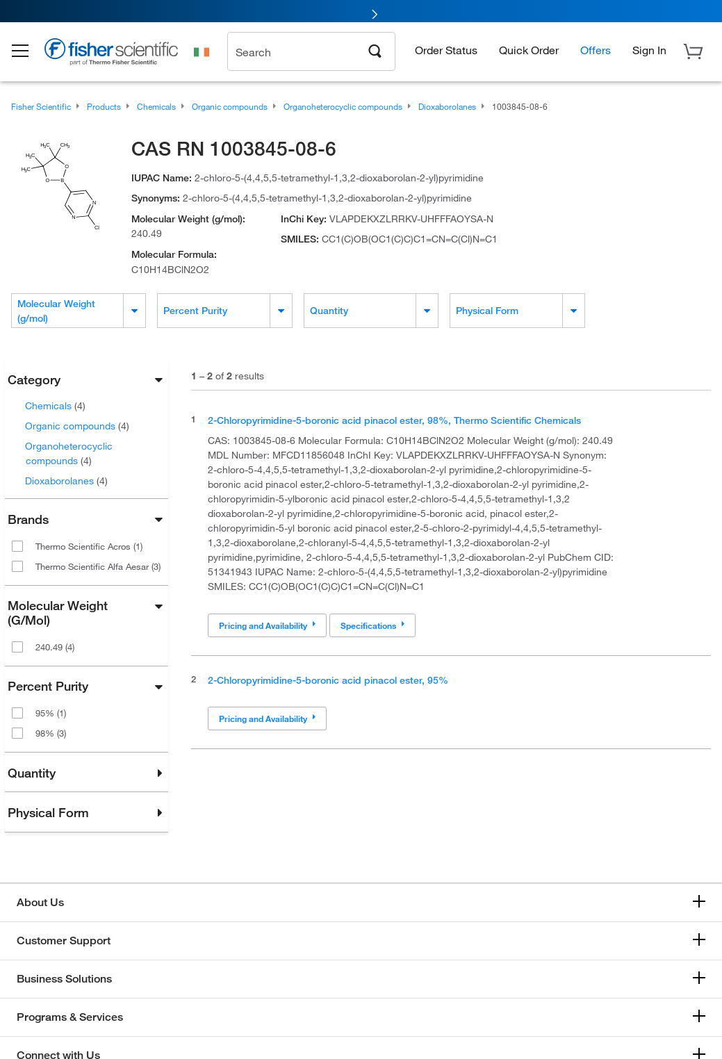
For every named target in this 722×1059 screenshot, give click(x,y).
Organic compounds (77, 426)
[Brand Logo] (122, 57)
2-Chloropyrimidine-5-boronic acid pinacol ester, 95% (328, 680)
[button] (29, 54)
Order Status (446, 52)
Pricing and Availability (267, 625)
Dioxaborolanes (66, 480)
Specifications (372, 625)
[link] (361, 12)
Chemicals (55, 405)
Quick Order (529, 52)
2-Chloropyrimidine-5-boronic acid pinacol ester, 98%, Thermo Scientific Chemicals (394, 420)
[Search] (375, 53)
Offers (595, 52)
